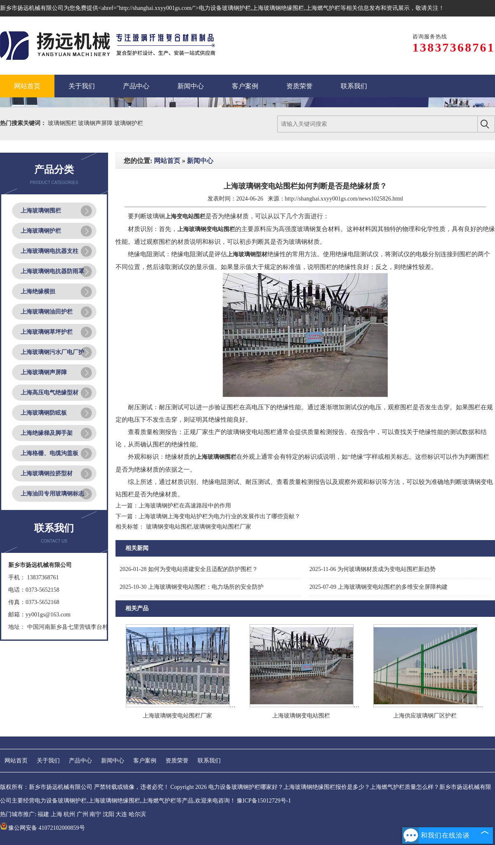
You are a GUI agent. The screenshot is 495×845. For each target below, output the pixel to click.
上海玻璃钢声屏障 (44, 372)
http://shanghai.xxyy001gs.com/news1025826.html (344, 199)
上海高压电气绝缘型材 (49, 392)
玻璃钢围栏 (63, 123)
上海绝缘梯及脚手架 (47, 433)
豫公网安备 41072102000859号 (42, 828)
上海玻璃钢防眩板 (44, 413)
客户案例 (144, 761)
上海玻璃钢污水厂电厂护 (52, 352)
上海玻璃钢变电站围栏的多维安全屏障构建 (378, 587)
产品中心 (80, 761)
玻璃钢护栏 (128, 123)
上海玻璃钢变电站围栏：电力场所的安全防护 (192, 587)
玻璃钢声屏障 (96, 123)
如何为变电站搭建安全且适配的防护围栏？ (189, 569)
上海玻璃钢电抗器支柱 (49, 251)
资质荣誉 (177, 761)
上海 (56, 814)
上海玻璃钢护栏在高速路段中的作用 (185, 506)
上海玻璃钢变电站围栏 (301, 716)
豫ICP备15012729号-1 (264, 801)
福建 (43, 814)
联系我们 (209, 761)
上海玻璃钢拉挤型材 (47, 473)
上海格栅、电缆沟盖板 (49, 453)
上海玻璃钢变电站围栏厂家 (177, 716)
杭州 (69, 814)
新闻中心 (200, 160)
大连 (121, 814)
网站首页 (167, 160)
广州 (82, 814)
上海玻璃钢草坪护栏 (47, 332)
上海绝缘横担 (38, 291)
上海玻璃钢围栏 (41, 211)
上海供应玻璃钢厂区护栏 (425, 716)
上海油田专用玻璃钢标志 (52, 494)
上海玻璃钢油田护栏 (47, 312)
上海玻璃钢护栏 (41, 231)
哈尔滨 (137, 814)
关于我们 (48, 761)
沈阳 (108, 814)
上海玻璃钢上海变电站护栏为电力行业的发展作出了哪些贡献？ (219, 516)
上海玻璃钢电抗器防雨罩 (52, 271)
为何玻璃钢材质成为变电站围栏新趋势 (372, 569)
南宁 (95, 814)
